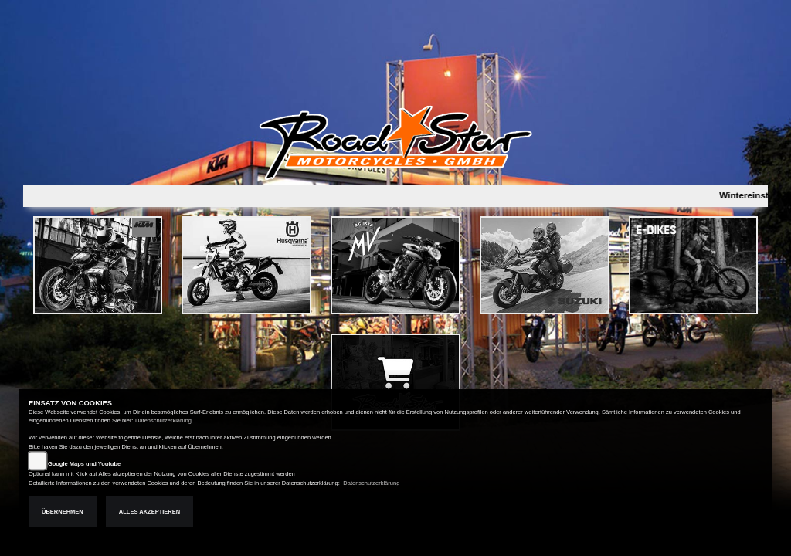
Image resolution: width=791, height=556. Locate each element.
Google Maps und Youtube (84, 463)
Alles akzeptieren (149, 511)
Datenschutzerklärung (163, 420)
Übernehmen (62, 511)
